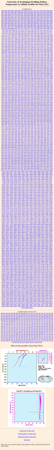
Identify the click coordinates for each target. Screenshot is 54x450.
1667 (51, 49)
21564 (3, 271)
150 (9, 324)
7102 (48, 124)
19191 (27, 240)
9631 (41, 166)
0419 (44, 15)
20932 (31, 263)
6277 (48, 108)
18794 (31, 234)
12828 (7, 214)
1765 (48, 54)
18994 (11, 237)
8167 (2, 150)
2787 (19, 65)
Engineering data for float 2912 (27, 437)
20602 (15, 259)
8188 (48, 150)
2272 (35, 62)
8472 (51, 158)
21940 (51, 275)
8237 (41, 153)
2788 (22, 65)
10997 (27, 176)
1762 (38, 54)
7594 (25, 137)
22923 (39, 292)
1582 (12, 47)
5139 (25, 83)
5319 (41, 96)
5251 (31, 92)
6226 (22, 108)
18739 (3, 234)
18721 (43, 232)
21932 (43, 275)
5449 (9, 104)
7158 (6, 128)
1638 (44, 49)
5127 (41, 81)
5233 (25, 91)
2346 (35, 63)
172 (12, 326)
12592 (3, 198)
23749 (31, 303)
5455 (25, 104)
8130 (48, 147)
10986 (39, 174)
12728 (50, 206)
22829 (51, 290)
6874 (25, 120)
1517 (51, 43)
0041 (51, 12)
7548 (2, 136)
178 (27, 326)
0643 (48, 20)
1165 (31, 33)
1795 (22, 57)
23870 (35, 304)
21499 (23, 269)
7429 (9, 134)
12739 (23, 208)
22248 (7, 282)
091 (19, 320)
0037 (44, 12)
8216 (22, 153)
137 (29, 323)
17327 (39, 218)
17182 (51, 216)
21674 (27, 271)
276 (7, 334)
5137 (19, 83)
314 (50, 336)
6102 (15, 107)
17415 (23, 219)
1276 (25, 36)
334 (47, 337)
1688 (9, 52)
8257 (12, 155)
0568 (38, 18)
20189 (31, 253)
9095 (25, 163)
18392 (35, 229)
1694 (25, 52)
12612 (43, 198)
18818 (43, 234)
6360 (28, 113)
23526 (3, 301)
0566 (31, 18)
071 (22, 318)
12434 (43, 190)
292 (47, 334)
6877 (28, 120)
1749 (48, 52)
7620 (44, 139)
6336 (35, 112)
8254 (9, 155)
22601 (7, 287)
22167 (50, 279)
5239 (44, 91)
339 (7, 339)
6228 (28, 108)
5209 (2, 89)
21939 (47, 275)
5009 (2, 71)
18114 (35, 226)
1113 (16, 30)
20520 (47, 256)
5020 (38, 71)
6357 (19, 113)
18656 (19, 232)
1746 (38, 52)
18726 (47, 232)
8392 (35, 157)
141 (40, 323)
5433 (35, 102)
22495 (51, 283)
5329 (22, 97)
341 (12, 339)
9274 (15, 165)
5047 (12, 75)
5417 (51, 100)
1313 (6, 38)
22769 (15, 290)
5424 (22, 102)
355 (47, 339)
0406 (31, 15)
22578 (51, 285)
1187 (9, 35)
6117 (28, 107)
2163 (41, 59)
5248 (22, 92)
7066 (31, 123)
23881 (39, 304)
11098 (23, 181)
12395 (27, 187)
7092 (35, 124)
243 (32, 331)
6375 (38, 113)
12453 (31, 192)
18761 (15, 234)
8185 (44, 150)
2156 (22, 59)
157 (27, 324)
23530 (7, 301)
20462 (31, 256)
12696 (35, 205)
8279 (19, 155)
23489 (31, 300)
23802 (51, 303)
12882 (31, 214)
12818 (19, 213)
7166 (25, 128)
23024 (39, 293)
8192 (2, 152)
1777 (22, 55)
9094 (22, 163)
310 (40, 336)
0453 (15, 17)
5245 (12, 92)
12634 (27, 202)
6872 (19, 120)
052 (27, 316)
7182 (38, 128)
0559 (22, 18)
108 (10, 321)
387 (33, 342)
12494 (39, 195)
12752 (11, 210)
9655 (19, 168)
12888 (51, 214)
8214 (15, 153)
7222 (48, 129)
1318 (22, 38)
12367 (43, 184)
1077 (28, 28)
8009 (6, 145)
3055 (28, 68)
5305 (2, 96)
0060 (31, 14)
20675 (19, 261)
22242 (51, 280)
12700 (39, 205)
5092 (44, 78)
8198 (19, 152)
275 (4, 334)
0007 (22, 10)
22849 (11, 292)
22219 (39, 280)
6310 (12, 112)
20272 (19, 255)
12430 (31, 190)
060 (47, 316)
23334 (51, 296)
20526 (51, 256)
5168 (44, 84)
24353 (35, 306)
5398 (6, 100)
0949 (48, 26)
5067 (19, 76)
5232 (22, 91)
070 (19, 318)
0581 (51, 18)
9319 (28, 166)
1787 (2, 57)
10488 (39, 173)
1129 (15, 31)
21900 (23, 275)
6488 (44, 115)
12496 (43, 195)
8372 (48, 155)
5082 (12, 78)
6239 (35, 108)
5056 (38, 75)
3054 (25, 68)
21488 (11, 269)
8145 (19, 149)
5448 (6, 104)
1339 (19, 39)
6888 (2, 121)
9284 (22, 165)
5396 (51, 99)
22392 (7, 283)
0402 (22, 15)
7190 (12, 129)
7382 (15, 132)
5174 (12, 86)
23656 (3, 303)
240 (24, 331)
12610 (35, 198)
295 (2, 336)
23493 (35, 300)
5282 (9, 94)
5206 (44, 88)
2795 (41, 65)
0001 (2, 10)
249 (45, 331)
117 (32, 321)
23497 (39, 300)
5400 (12, 100)
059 (45, 316)
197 (22, 328)
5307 (9, 96)
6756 (48, 118)
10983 (27, 174)
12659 (23, 205)
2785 (12, 65)
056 (37, 316)
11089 (42, 179)
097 (35, 320)
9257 (51, 163)
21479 (3, 269)
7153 (41, 126)
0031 (28, 12)
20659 (11, 261)
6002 (31, 104)
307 (32, 336)
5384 (22, 99)
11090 (46, 179)
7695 (12, 142)
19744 (19, 247)
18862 (27, 235)
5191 (12, 88)
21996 (35, 277)
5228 (9, 91)
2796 (44, 65)
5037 (38, 73)
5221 (38, 89)
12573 (47, 197)
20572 (39, 258)
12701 (43, 205)
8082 (2, 147)
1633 (31, 49)
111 (17, 321)
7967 (38, 144)
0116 (12, 15)
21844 (15, 274)
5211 (9, 89)
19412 (19, 243)
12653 (51, 203)
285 (29, 334)
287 (35, 334)
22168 (3, 280)
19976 (31, 248)
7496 (28, 134)
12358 (11, 184)
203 (37, 328)
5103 (22, 79)
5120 (18, 81)
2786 (15, 65)
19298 (7, 242)
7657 (25, 141)
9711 (41, 168)
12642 (7, 203)
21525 (39, 269)
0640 (38, 20)
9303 (51, 165)
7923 (25, 144)
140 (37, 323)
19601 (19, 245)
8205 (38, 152)
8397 (48, 157)
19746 (23, 247)
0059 (28, 14)
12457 (47, 192)
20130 (27, 251)
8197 (15, 152)
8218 (28, 153)
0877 (12, 26)
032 (29, 315)
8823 (22, 161)
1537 (44, 44)
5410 (28, 100)
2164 (44, 59)
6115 (25, 107)
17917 (47, 222)
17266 (15, 218)
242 (29, 331)
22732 (27, 288)
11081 (23, 179)
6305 (48, 110)
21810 (27, 272)
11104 (46, 181)
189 (2, 328)
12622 (31, 200)
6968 (6, 123)
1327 (44, 38)
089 (14, 320)
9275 (19, 165)
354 (45, 339)
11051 (23, 177)
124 (49, 321)
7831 (48, 142)
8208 (48, 152)
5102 (19, 79)
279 (14, 334)
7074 (41, 123)
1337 (12, 39)
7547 (51, 134)
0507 (2, 18)
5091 (41, 78)
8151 (28, 149)
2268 (22, 62)
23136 (11, 296)
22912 (31, 292)
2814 (15, 67)
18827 (7, 235)
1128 (12, 31)
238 (19, 331)
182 (37, 326)
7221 (44, 129)
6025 (22, 105)
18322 (47, 227)
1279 (35, 36)
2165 (48, 59)
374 (42, 340)
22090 (23, 279)
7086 (22, 124)
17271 (23, 218)
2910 (48, 67)
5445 (48, 102)
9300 (41, 165)
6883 (41, 120)
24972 (31, 308)
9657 (22, 168)
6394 (9, 115)
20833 (51, 261)
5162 (25, 84)
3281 (48, 68)
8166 (51, 149)
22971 (15, 293)
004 (12, 313)
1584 (19, 47)
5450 (12, 104)
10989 (51, 174)
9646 (9, 168)
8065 (38, 145)
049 (19, 316)
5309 (15, 96)
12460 (7, 194)
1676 (25, 51)
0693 (44, 22)
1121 (41, 30)
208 (50, 328)
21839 (11, 274)
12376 (23, 185)
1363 (9, 41)
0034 (38, 12)
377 (50, 340)
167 (52, 324)
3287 (15, 70)
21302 (35, 266)
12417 (43, 189)
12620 (23, 200)
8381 (12, 157)
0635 (35, 20)
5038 (41, 73)
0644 (51, 20)
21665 (19, 271)
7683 (9, 142)
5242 (2, 92)
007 (19, 313)
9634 (48, 166)
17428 (31, 219)
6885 (48, 120)
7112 (6, 126)
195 (17, 328)
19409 (15, 243)
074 (29, 318)
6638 (38, 116)
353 (42, 339)
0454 (19, 17)
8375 (2, 157)
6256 (38, 108)
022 (4, 315)
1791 (15, 57)
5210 (6, 89)
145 (50, 323)
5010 (6, 71)
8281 (22, 155)
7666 (41, 141)
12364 (31, 184)
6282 (12, 110)
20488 (35, 256)
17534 (23, 221)
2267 (19, 62)
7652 (22, 141)
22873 (23, 292)
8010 (9, 145)
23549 (11, 301)
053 (29, 316)
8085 (6, 147)
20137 (47, 251)
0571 (48, 18)
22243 (3, 282)
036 (40, 315)
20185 (27, 253)
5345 (48, 97)
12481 (11, 195)
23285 (39, 296)
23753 (35, 303)
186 (47, 326)
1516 (48, 43)
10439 (27, 171)
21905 (31, 275)
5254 (38, 92)
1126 (6, 31)
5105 (28, 79)
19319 (19, 242)
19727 (15, 247)
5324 (6, 97)
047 (14, 316)
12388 (15, 187)
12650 (39, 203)
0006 (19, 10)
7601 (48, 137)
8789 (9, 161)
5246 (15, 92)
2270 (28, 62)
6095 (48, 105)
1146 (22, 31)
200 (29, 328)
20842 (3, 263)
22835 (3, 292)
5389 (35, 99)
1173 (6, 35)
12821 (31, 213)
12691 (31, 205)
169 (4, 326)
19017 (23, 237)
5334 (38, 97)
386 (31, 342)
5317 (35, 96)
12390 (19, 187)
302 (19, 336)
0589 (12, 20)
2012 (28, 57)
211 (4, 329)
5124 (31, 81)
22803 (35, 290)
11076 (19, 179)
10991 (7, 176)
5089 (35, 78)
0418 (41, 15)
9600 (31, 166)
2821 (38, 67)
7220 (41, 129)
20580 (51, 258)
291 (45, 334)
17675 (7, 222)
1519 (6, 44)
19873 (51, 247)
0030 (25, 12)
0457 (28, 17)
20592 (7, 259)
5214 (18, 89)
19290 (3, 242)
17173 (47, 216)
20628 (47, 259)
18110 (31, 226)
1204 (38, 35)
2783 (6, 65)
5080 (6, 78)
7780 (31, 142)
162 (40, 324)
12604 (11, 198)
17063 (15, 216)
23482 (23, 300)
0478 (41, 17)
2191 (15, 62)
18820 (47, 234)
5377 (6, 99)
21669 (23, 271)
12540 (3, 197)
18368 (15, 229)
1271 (9, 36)
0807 (2, 23)
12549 (23, 197)
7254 (15, 131)
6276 (44, 108)
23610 (47, 301)
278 (12, 334)
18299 (27, 227)
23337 (3, 298)
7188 (6, 129)
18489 (15, 230)
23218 (31, 296)
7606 (9, 139)
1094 (13, 30)
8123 (31, 147)
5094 (51, 78)
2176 (31, 60)
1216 (47, 35)
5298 (31, 94)
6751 (31, 118)
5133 (6, 83)
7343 (41, 131)
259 (17, 332)
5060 (48, 75)
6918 (25, 121)
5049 (19, 75)
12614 (50, 198)
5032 (22, 73)
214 (12, 329)
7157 (2, 128)
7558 (22, 136)
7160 (12, 128)
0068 (6, 15)
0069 (9, 15)
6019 (2, 105)
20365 (15, 256)
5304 (51, 94)
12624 (39, 200)
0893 (41, 26)
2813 (12, 67)
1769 (9, 55)
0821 (12, 23)
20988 (51, 263)
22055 (51, 277)
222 (32, 329)
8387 (25, 157)
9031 (9, 163)
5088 (31, 78)
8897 (31, 161)
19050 (39, 237)
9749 (2, 169)
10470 (23, 173)
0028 (19, 12)
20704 (31, 261)
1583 (15, 47)
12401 (43, 187)
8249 (51, 153)
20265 (11, 255)
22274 (27, 282)
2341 (19, 63)
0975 (6, 28)
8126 (38, 147)
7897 (22, 144)
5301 (41, 94)
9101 (35, 163)
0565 (28, 18)
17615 (51, 221)
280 (17, 334)
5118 (12, 81)
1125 (3, 31)
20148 (7, 253)
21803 (19, 272)
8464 (41, 158)
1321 (28, 38)
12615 (3, 200)
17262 (11, 218)
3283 (2, 70)
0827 (25, 23)
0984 (9, 28)
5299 (35, 94)
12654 (3, 205)
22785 (27, 290)
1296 (51, 36)
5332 (31, 97)
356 (50, 339)
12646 (23, 203)
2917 (19, 68)
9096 (28, 163)
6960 (48, 121)
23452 (3, 300)
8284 (25, 155)
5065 (12, 76)
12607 (23, 198)
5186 (48, 86)
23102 (51, 295)
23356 (11, 298)
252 (52, 331)
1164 (28, 33)
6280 (6, 110)
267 (37, 332)
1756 (19, 54)
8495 (35, 160)
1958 (25, 57)
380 (16, 342)
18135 (39, 226)
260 (19, 332)
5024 (48, 71)
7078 (48, 123)
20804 (43, 261)
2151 (6, 59)
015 (39, 313)
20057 (27, 250)
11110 (15, 182)
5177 (22, 86)
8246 (48, 153)
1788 (6, 57)
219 (24, 329)
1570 (25, 46)
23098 (47, 295)
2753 (44, 63)
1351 (2, 41)
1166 (35, 33)
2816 (22, 67)
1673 (19, 51)
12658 (19, 205)
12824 (43, 213)
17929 (51, 222)
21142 (39, 264)
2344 (28, 63)
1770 (12, 55)
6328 (22, 112)
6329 (25, 112)
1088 (44, 28)
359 (4, 340)
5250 (28, 92)
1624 (12, 49)
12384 (3, 187)
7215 (31, 129)
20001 (47, 248)
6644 (6, 118)
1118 (31, 30)
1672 (15, 51)
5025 (51, 71)
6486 (41, 115)
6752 (35, 118)
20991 (3, 264)
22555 (39, 285)
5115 (6, 81)
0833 (44, 23)
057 (40, 316)
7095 (38, 124)
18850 (15, 235)
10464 (19, 173)
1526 (28, 44)
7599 (41, 137)
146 (52, 323)
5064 (9, 76)
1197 (15, 35)
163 (42, 324)
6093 (41, 105)
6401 (22, 115)
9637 (51, 166)
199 (27, 328)
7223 (51, 129)
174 (17, 326)
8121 (28, 147)
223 (34, 329)
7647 (12, 141)
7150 (31, 126)
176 (22, 326)
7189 (9, 129)
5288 (25, 94)
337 (2, 339)
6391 (51, 113)
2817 (25, 67)
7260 (25, 131)
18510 (19, 230)
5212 (12, 89)
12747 (43, 208)
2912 (2, 68)
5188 (2, 88)
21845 (19, 274)
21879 (51, 274)
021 (2, 315)
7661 (31, 141)
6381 (41, 113)
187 (50, 326)
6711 (9, 118)
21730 (47, 271)
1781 (35, 55)
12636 (35, 202)
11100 (31, 181)
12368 (47, 184)
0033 (35, 12)
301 (17, 336)
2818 (28, 67)
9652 (15, 168)
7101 (44, 124)
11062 (46, 177)
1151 (38, 31)
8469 (48, 158)
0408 (38, 15)
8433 (12, 158)
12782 (31, 211)
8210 (2, 153)
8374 (51, 155)
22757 (7, 290)
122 (44, 321)
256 (9, 332)
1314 (9, 38)
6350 (51, 112)
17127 (31, 216)
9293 (31, 165)
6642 (51, 116)
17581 (39, 221)
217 (19, 329)
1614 (35, 47)
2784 (9, 65)
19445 (35, 243)
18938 (3, 237)
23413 (35, 298)
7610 (19, 139)
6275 (41, 108)
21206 (46, 264)
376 (47, 340)
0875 (6, 26)
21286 (19, 266)
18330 (51, 227)
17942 (3, 224)
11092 (3, 181)
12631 (15, 202)
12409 (15, 189)
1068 (15, 28)
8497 (38, 160)
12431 (35, 190)
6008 (38, 104)
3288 (19, 70)
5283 (12, 94)
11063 (50, 177)
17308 (31, 218)
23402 (31, 298)
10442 (31, 171)
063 (2, 318)
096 (32, 320)
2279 (6, 63)
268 (40, 332)
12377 (27, 185)
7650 (19, 141)
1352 (6, 41)
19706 (3, 247)
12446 (3, 192)
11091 (50, 179)
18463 (7, 230)
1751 (2, 54)
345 (22, 339)
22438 (19, 283)
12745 (39, 208)
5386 (28, 99)
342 (14, 339)
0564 (25, 18)
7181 (35, 128)
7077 (44, 123)
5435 (41, 102)
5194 (22, 88)
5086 (25, 78)
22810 (43, 290)
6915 (15, 121)
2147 (44, 57)
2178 (35, 60)
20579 (47, 258)
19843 (43, 247)
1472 (2, 43)
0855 (35, 25)
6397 (15, 115)
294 (52, 334)
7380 (12, 132)
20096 (3, 251)
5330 (25, 97)
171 (9, 326)
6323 (18, 112)
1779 (28, 55)
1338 (15, 39)
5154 (51, 83)
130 (12, 323)
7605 (6, 139)
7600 (44, 137)
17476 (7, 221)
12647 (27, 203)
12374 (19, 185)
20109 (15, 251)
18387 (31, 229)
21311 (39, 266)
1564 (6, 46)
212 (7, 329)
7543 (44, 134)
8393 (38, 157)
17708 (11, 222)
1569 (22, 46)
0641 (41, 20)
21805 (23, 272)
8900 (41, 161)
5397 (2, 100)
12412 (27, 189)
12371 (7, 185)
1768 (6, 55)
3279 (41, 68)
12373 (15, 185)
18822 (3, 235)
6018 (51, 104)
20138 (50, 251)
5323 (2, 97)
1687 (6, 52)
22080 (15, 279)
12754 (15, 210)
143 (45, 323)
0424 (9, 17)
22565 (47, 285)
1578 (51, 46)
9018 (2, 163)
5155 (2, 84)
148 (4, 324)
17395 (19, 219)
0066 (51, 14)
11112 (23, 182)
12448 (11, 192)
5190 (9, 88)
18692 (31, 232)
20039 (7, 250)
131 (14, 323)
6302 (38, 110)
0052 (6, 14)
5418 (2, 102)
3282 (51, 68)
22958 (7, 293)
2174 (25, 60)
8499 (44, 160)
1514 (41, 43)
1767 (2, 55)
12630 (11, 202)
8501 (48, 160)
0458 (31, 17)
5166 (38, 84)
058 (42, 316)
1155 (50, 31)
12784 (39, 211)
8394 (41, 157)
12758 (27, 210)
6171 (38, 107)
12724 (39, 206)
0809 (6, 23)
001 (4, 313)
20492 (39, 256)
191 (7, 328)
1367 (22, 41)
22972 (19, 293)
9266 (12, 165)
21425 (23, 267)
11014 (3, 177)
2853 (41, 67)
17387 (15, 219)
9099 (31, 163)
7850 (12, 144)
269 (42, 332)
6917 (22, 121)
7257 (19, 131)
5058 (44, 75)
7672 (51, 141)
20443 (27, 256)
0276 (18, 15)
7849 (9, 144)
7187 (2, 129)
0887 (31, 26)
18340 (3, 229)
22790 (31, 290)
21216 (50, 264)
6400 (19, 115)
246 (40, 331)
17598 (43, 221)
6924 (44, 121)
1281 (41, 36)
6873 (22, 120)
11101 (35, 181)
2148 (48, 57)
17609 (47, 221)
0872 (48, 25)
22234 (47, 280)
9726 (44, 168)
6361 (31, 113)
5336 (41, 97)
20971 (47, 263)
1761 (35, 54)
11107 (8, 182)
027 (17, 315)
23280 (35, 296)
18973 (7, 237)
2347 (38, 63)
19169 (15, 240)
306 (29, 336)
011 (29, 313)
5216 (25, 89)
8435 (15, 158)
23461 (11, 300)
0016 (48, 10)
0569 (41, 18)
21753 (3, 272)
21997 (39, 277)
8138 (2, 149)
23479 (19, 300)
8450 (28, 158)
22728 (23, 288)
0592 (19, 20)
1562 (51, 44)
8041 (25, 145)
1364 (12, 41)
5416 (48, 100)
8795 (12, 161)
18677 (27, 232)
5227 (6, 91)
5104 (25, 79)
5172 (6, 86)
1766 (51, 54)
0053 (9, 14)
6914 (12, 121)
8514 (5, 161)
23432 (43, 298)
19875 (3, 248)
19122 (47, 239)
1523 (19, 44)
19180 (23, 240)
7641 (6, 141)
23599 (39, 301)
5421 (12, 102)
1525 (25, 44)
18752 (7, 234)
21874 (43, 274)
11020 (19, 177)
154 (19, 324)
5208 (51, 88)
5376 (2, 99)
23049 (3, 295)
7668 (44, 141)
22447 (31, 283)
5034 (28, 73)
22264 (19, 282)
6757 (51, 118)
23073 (35, 295)
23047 (51, 293)
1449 (35, 41)
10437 (23, 171)
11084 (31, 179)
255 (7, 332)
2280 (9, 63)
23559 (19, 301)
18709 (39, 232)
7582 (6, 137)
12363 (27, 184)
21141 (35, 264)
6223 (12, 108)
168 (2, 326)
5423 (19, 102)
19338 (27, 242)
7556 (15, 136)
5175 (15, 86)
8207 (44, 152)
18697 (35, 232)
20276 (23, 255)
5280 (2, 94)
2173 (22, 60)
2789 (25, 65)
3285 (9, 70)
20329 (39, 255)
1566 (12, 46)
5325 (9, 97)
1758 (25, 54)
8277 (15, 155)
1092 (6, 30)
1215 (44, 35)
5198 (35, 88)
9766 (44, 169)
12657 (15, 205)
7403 (35, 132)
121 (42, 321)
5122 (25, 81)
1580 (6, 47)
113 (22, 321)
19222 (43, 240)
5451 (15, 104)
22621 (15, 287)
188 (52, 326)
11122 (42, 182)
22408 (11, 283)
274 (2, 334)
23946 (11, 306)
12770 (47, 210)
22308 (47, 282)
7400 (31, 132)
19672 (47, 245)
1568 (19, 46)
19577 (7, 245)
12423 (11, 190)
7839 (2, 144)
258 (14, 332)
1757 (22, 54)
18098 (23, 226)
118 (34, 321)
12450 (19, 192)
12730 (7, 208)
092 (22, 320)
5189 (6, 88)
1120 (38, 30)
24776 (23, 308)
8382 (15, 157)
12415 (35, 189)
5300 (38, 94)
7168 (31, 128)
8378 (6, 157)
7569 (41, 136)
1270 (6, 36)
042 (2, 316)
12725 (43, 206)
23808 (3, 304)
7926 (28, 144)
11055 (35, 177)
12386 (11, 187)
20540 (19, 258)
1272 (12, 36)
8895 (28, 161)
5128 (44, 81)
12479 (3, 195)
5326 (12, 97)
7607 (12, 139)
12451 (23, 192)
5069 (25, 76)
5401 (15, 100)
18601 (47, 230)
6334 (28, 112)
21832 (50, 272)
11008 (46, 176)
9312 (15, 166)
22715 (3, 288)
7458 (19, 134)
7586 (12, 137)
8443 (19, 158)
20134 (35, 251)
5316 (31, 96)
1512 (35, 43)
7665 (38, 141)
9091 (15, 163)
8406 (2, 158)
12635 (31, 202)
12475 (39, 194)
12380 (39, 185)
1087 (41, 28)
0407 (35, 15)
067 (12, 318)
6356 (15, 113)
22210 (27, 280)
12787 (51, 211)
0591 (15, 20)
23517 (51, 300)
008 (22, 313)
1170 (47, 33)
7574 (48, 136)
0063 (41, 14)
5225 (51, 89)
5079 (2, 78)
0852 (25, 25)
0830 (35, 23)
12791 (11, 213)
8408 (6, 158)
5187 (51, 86)
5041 (51, 73)
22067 (11, 279)
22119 (35, 279)
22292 (43, 282)
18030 (31, 224)
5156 (6, 84)
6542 (2, 116)
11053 (27, 177)
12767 (35, 210)
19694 (51, 245)
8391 (31, 157)
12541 (7, 197)
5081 (9, 78)
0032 (31, 12)
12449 (15, 192)
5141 (31, 83)
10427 (51, 169)
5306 (6, 96)
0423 (6, 17)
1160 (15, 33)
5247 (19, 92)
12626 (47, 200)
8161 (35, 149)
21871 (39, 274)
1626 (19, 49)
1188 (12, 35)
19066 (3, 239)
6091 (35, 105)
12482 (15, 195)
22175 (7, 280)
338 (4, 339)
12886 (47, 214)
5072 (31, 76)
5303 (48, 94)
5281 (6, 94)
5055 (35, 75)
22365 (51, 282)
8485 (25, 160)
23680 (7, 303)
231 (2, 331)
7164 (19, 128)
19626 (35, 245)
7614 (31, 139)
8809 (15, 161)
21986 (31, 277)
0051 (2, 14)
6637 (35, 116)
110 (15, 321)
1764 (44, 54)
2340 (15, 63)
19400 (7, 243)
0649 (12, 22)
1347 (41, 39)
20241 (51, 253)
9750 (5, 169)
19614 (27, 245)
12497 (47, 195)
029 (22, 315)
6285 (22, 110)
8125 (35, 147)
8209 (51, 152)
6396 (12, 115)
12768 (39, 210)
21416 (19, 267)
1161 (19, 33)
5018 (31, 71)
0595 (28, 20)
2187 (2, 62)
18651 (15, 232)
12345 (3, 184)
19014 (19, 237)
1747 (41, 52)
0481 (48, 17)
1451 (41, 41)
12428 (23, 190)
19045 (35, 237)
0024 (9, 12)
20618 (27, 259)
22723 (11, 288)
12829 (11, 214)
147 (2, 324)
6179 (44, 107)
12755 (19, 210)
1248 (51, 35)
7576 (51, 136)
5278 (48, 92)
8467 (44, 158)
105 (2, 321)
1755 (15, 54)
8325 (35, 155)
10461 (11, 173)
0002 (6, 10)
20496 (43, 256)
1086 (38, 28)
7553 (12, 136)
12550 (27, 197)
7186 (51, 128)
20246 (3, 255)
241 (27, 331)
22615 (11, 287)
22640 (19, 287)
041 (52, 315)
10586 (15, 174)
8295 (28, 155)
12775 (7, 211)
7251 (6, 131)
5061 (51, 75)
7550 (6, 136)
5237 (38, 91)
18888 (39, 235)
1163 (25, 33)
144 (47, 323)
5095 (2, 79)
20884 (11, 263)
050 (22, 316)
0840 (12, 25)
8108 (19, 147)
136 (27, 323)
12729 (3, 208)
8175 (19, 150)
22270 (23, 282)
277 (9, 334)
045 (9, 316)
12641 (3, 203)
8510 (51, 160)
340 (9, 339)
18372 (19, 229)
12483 (19, 195)
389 (38, 342)
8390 (28, 157)
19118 (43, 239)
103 (50, 320)
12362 (23, 184)
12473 (35, 194)
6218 (51, 107)
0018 (51, 10)
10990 (3, 176)
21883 (7, 275)
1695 (28, 52)
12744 (35, 208)
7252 (9, 131)
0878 (15, 26)
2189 (9, 62)
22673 (35, 287)
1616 (41, 47)
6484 (35, 115)
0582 (2, 20)
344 (19, 339)
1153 (44, 31)
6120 (35, 107)
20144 (3, 253)
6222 (9, 108)
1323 (35, 38)
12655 (7, 205)
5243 (6, 92)
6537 (51, 115)
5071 (28, 76)
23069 (23, 295)
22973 (23, 293)
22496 (3, 285)
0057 (22, 14)
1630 (22, 49)
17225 (7, 218)
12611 (39, 198)
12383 (51, 185)
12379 (35, 185)
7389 (22, 132)
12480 (7, 195)
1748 (44, 52)
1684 (48, 51)
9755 (15, 169)
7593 (22, 137)
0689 (31, 22)
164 (45, 324)
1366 (19, 41)
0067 (2, 15)
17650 (3, 222)
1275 (22, 36)
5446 (51, 102)
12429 (27, 190)
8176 (22, 150)
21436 (31, 267)
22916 (35, 292)
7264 (38, 131)
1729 (35, 52)
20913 (19, 263)
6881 (35, 120)
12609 (31, 198)
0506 (51, 17)
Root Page (27, 440)
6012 (48, 104)
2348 (41, 63)
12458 (51, 192)
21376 (3, 267)
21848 (23, 274)
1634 (35, 49)
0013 (38, 10)
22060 (3, 279)
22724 (15, 288)
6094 (44, 105)
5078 (51, 76)
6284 (19, 110)
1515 (44, 43)
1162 (22, 33)
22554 (35, 285)
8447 (25, 158)
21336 (43, 266)
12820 (27, 213)
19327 (23, 242)
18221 (3, 227)
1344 (31, 39)
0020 (6, 12)
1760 (31, 54)
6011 (44, 104)
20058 (31, 250)
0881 (22, 26)
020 (52, 313)
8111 (22, 147)
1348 (44, 39)
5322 (51, 96)
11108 (12, 182)
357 (52, 339)
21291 (23, 266)
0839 (9, 25)
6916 (19, 121)
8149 (25, 149)
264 (29, 332)
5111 (44, 79)
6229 (31, 108)
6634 (28, 116)
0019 (2, 12)
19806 (35, 247)
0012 (35, 10)
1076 (25, 28)
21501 (27, 269)
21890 (15, 275)
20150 (11, 253)
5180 (31, 86)
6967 (2, 123)
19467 (39, 243)
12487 (31, 195)
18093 (15, 226)
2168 (6, 60)
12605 (15, 198)
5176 (19, 86)
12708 (3, 206)
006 (17, 313)
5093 (48, 78)
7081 (6, 124)
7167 (28, 128)
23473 (15, 300)
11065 (3, 179)
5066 (15, 76)
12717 (27, 206)
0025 (12, 12)
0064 (44, 14)
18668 (23, 232)
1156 (3, 33)
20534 (15, 258)
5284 (15, 94)
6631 (19, 116)
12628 (3, 202)
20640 (3, 261)
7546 (48, 134)
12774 (3, 211)
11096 (15, 181)
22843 (7, 292)
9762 (31, 169)
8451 (31, 158)
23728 (19, 303)
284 (27, 334)
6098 (6, 107)
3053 (22, 68)
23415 (39, 298)
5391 (41, 99)
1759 (28, 54)
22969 (11, 293)
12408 (11, 189)
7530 (38, 134)
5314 (25, 96)
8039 (22, 145)
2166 (51, 59)
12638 (43, 202)
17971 (7, 224)
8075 (48, 145)
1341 (25, 39)
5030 (15, 73)
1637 (41, 49)
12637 (39, 202)
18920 (47, 235)
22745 (43, 288)
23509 (43, 300)
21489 (15, 269)
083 (52, 318)
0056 (19, 14)
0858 (44, 25)
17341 (51, 218)
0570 (44, 18)
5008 (51, 70)
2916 (15, 68)
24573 (43, 306)
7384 (19, 132)
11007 (43, 176)
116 (29, 321)
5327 (15, 97)
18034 (35, 224)
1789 (9, 57)
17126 (27, 216)
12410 (19, 189)
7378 (9, 132)
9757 (18, 169)
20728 (39, 261)
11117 (30, 182)
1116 (25, 30)
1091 (3, 30)
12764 (31, 210)
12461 (11, 194)
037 (42, 315)
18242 (11, 227)
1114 (19, 30)
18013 (19, 224)
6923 (41, 121)
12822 (35, 213)
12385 (7, 187)
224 (37, 329)
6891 (9, 121)
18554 (27, 230)
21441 (35, 267)
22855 (15, 292)
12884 (39, 214)
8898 (35, 161)
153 (17, 324)
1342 (28, 39)
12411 (23, 189)
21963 (11, 277)
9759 (25, 169)
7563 (28, 136)
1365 (15, 41)
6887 (51, 120)
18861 (23, 235)
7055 (25, 123)
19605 (23, 245)
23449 (51, 298)
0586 (9, 20)
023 (7, 315)
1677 (28, 51)
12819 (23, 213)
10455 (47, 171)
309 (37, 336)
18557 (31, 230)
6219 (2, 108)
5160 (19, 84)
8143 (12, 149)
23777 (39, 303)
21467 (47, 267)
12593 (7, 198)
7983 (44, 144)
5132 (2, 83)
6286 (25, 110)
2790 (28, 65)
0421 (51, 15)
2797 (48, 65)
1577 (48, 46)
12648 (31, 203)
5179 (28, 86)
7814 (44, 142)
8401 (51, 157)
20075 (39, 250)
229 (50, 329)
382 (21, 342)
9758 (21, 169)
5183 (41, 86)
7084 (15, 124)
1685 (51, 51)
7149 (28, 126)
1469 (51, 41)
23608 (43, 301)
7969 (41, 144)
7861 (19, 144)
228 (47, 329)
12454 (35, 192)
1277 (28, 36)
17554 (35, 221)
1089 (48, 28)
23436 (47, 298)
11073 (11, 179)
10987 (43, 174)
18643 (11, 232)
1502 (12, 43)
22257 (15, 282)
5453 (22, 104)
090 (17, 320)
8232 (38, 153)
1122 (44, 30)
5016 (25, 71)
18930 (51, 235)
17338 (47, 218)
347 (27, 339)
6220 (6, 108)
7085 (19, 124)
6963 (51, 121)
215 (14, 329)
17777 (27, 222)
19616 (31, 245)
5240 (48, 91)
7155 (48, 126)
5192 (15, 88)
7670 (48, 141)
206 (45, 328)
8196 (12, 152)
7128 (12, 126)
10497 (3, 174)
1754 (12, 54)
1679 (35, 51)
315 (52, 336)
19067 (7, 239)
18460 (3, 230)
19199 (31, 240)
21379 (7, 267)
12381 (43, 185)
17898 (43, 222)
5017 (28, 71)
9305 (6, 166)
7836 (51, 142)
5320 (44, 96)
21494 (19, 269)
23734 (23, 303)
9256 (48, 163)
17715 (15, 222)
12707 (51, 205)
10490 (43, 173)
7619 (41, 139)
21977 (23, 277)
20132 (31, 251)
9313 (18, 166)
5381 (15, 99)
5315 (28, 96)
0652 (22, 22)
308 (35, 336)
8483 (22, 160)
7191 (15, 129)
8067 (44, 145)
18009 (15, 224)
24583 (47, 306)
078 (40, 318)
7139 (18, 126)
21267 (7, 266)
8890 (25, 161)
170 (7, 326)
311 (42, 336)
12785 (43, 211)
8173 (12, 150)
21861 (31, 274)
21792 (15, 272)
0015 (44, 10)
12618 (15, 200)
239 (22, 331)
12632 (19, 202)
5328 (19, 97)
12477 (47, 194)
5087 (28, 78)
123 (47, 321)
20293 (31, 255)
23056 (15, 295)
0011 (31, 10)
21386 (11, 267)
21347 (47, 266)
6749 (25, 118)
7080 (2, 124)
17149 (35, 216)
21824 (43, 272)
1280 (38, 36)
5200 (41, 88)
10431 (3, 171)
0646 (6, 22)
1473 (6, 43)
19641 (39, 245)
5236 (35, 91)
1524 (22, 44)
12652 (47, 203)
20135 (39, 251)
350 (35, 339)
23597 (35, 301)
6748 (22, 118)
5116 (9, 81)
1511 (31, 43)
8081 (51, 145)
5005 (41, 70)
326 (27, 337)
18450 (51, 229)
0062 (38, 14)
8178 (25, 150)
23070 (27, 295)
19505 (43, 243)
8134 (51, 147)
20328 (35, 255)
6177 (41, 107)
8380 (9, 157)
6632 (22, 116)
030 (24, 315)
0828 (28, 23)
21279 (11, 266)
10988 (47, 174)
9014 (48, 161)
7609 (15, 139)
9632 (44, 166)
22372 (3, 283)
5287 (22, 94)
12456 (43, 192)
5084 (19, 78)
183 (40, 326)
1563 (2, 46)
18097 (19, 226)
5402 (19, 100)
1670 (9, 51)
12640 (51, 202)
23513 (47, 300)
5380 (12, 99)
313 (47, 336)
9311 (12, 166)
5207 (48, 88)
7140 (22, 126)
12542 (11, 197)
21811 (31, 272)
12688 (27, 205)
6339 (44, 112)
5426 (28, 102)
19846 (47, 247)
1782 (38, 55)
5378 (9, 99)
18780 (27, 234)
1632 (28, 49)
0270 (15, 15)
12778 (15, 211)
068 (14, 318)
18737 (51, 232)
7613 (28, 139)
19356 (39, 242)
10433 (7, 171)
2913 (6, 68)
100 (42, 320)
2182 (48, 60)
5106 (32, 79)
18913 (43, 235)
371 (35, 340)
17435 (39, 219)
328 (32, 337)
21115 (27, 264)
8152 (31, 149)
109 (12, 321)
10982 (23, 174)
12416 (39, 189)
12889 (3, 216)
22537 (27, 285)
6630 (15, 116)
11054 (31, 177)
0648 (9, 22)
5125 (35, 81)
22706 (51, 287)
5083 (15, 78)
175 (19, 326)
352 (40, 339)
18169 (47, 226)
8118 (25, 147)
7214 (28, 129)
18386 (27, 229)
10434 (11, 171)
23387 (23, 298)
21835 (3, 274)
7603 (51, 137)
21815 (35, 272)
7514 (31, 134)
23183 (19, 296)
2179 (38, 60)
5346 (51, 97)
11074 (15, 179)
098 (37, 320)
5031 (19, 73)
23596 (31, 301)
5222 (41, 89)
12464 (19, 194)
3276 (31, 68)
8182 (35, 150)
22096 (31, 279)
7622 (48, 139)
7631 (51, 139)
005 (14, 313)
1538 (48, 44)
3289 (22, 70)
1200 (25, 35)
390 (41, 342)
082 (50, 318)
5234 (28, 91)
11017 (7, 177)
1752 (6, 54)
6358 (22, 113)
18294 (23, 227)
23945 (7, 306)
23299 (43, 296)
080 (45, 318)
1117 (28, 30)
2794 (38, 65)
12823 (39, 213)
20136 (43, 251)
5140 (28, 83)
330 (37, 337)
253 (2, 332)
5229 (12, 91)
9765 (41, 169)
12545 (19, 197)
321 (14, 337)
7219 (38, 129)
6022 (12, 105)
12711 (11, 206)
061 (50, 316)
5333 (35, 97)
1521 (12, 44)
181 (35, 326)
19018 (27, 237)
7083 (12, 124)
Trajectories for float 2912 (27, 431)
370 (32, 340)
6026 (25, 105)
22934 (43, 292)
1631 (25, 49)
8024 (15, 145)
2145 (38, 57)
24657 (51, 306)
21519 (35, 269)
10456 (51, 171)
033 (32, 315)
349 (32, 339)
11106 (4, 182)
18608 (51, 230)
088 (12, 320)
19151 (11, 240)
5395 (48, 99)
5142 (35, 83)
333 (45, 337)
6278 (51, 108)
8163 (41, 149)
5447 (2, 104)
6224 (15, 108)
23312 (47, 296)
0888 (35, 26)
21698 (39, 271)
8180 (31, 150)
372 (37, 340)
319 (9, 337)
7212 (22, 129)
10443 (35, 171)
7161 (15, 128)
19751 (27, 247)
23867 (31, 304)
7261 (28, 131)
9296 (38, 165)
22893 (27, 292)
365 (19, 340)
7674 (2, 142)
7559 (25, 136)
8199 (22, 152)
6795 (12, 120)
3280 (44, 68)
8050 (28, 145)
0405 (28, 15)
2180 (41, 60)
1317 (19, 38)
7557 (19, 136)
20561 (31, 258)
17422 (27, 219)
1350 (51, 39)
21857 (27, 274)
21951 (3, 277)
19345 (31, 242)
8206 (41, 152)
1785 (48, 55)
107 (7, 321)
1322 (31, 38)
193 (12, 328)
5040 (48, 73)
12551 (31, 197)
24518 (39, 306)
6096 (51, 105)
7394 (25, 132)
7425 (2, 134)
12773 (51, 210)
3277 (35, 68)
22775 (23, 290)
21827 (47, 272)
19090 (27, 239)
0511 (15, 18)
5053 (31, 75)
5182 (38, 86)
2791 (31, 65)
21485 (7, 269)
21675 (31, 271)
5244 (9, 92)
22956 (3, 293)
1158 (9, 33)
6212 (47, 107)
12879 (19, 214)
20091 (50, 250)
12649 (35, 203)
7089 (28, 124)
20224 (43, 253)
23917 (43, 304)
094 (27, 320)
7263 (35, 131)
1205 (41, 35)
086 (7, 320)
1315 (12, 38)
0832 (41, 23)
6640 (44, 116)
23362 (15, 298)
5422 (15, 102)
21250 (3, 266)
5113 (51, 79)
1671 (12, 51)
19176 (19, 240)
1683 (44, 51)
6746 (15, 118)
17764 (23, 222)
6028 (31, 105)
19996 (43, 248)
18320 (39, 227)
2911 (51, 67)
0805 (51, 22)
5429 (31, 102)
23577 (23, 301)
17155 (39, 216)
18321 (43, 227)
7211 (19, 129)
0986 (12, 28)
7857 (15, 144)
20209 (35, 253)
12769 (43, 210)
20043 (15, 250)
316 (2, 337)
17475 (3, 221)
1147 (25, 31)
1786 (51, 55)
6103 (19, 107)
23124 (7, 296)
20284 (27, 255)
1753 (9, 54)
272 (50, 332)
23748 (27, 303)
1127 (9, 31)
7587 (15, 137)
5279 (51, 92)
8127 (41, 147)
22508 (11, 285)
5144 (41, 83)
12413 (31, 189)
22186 (15, 280)
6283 (15, 110)
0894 (44, 26)
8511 (2, 161)
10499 (7, 174)
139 (35, 323)
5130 (47, 81)
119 (37, 321)
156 (24, 324)
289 (40, 334)
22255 (11, 282)
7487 (25, 134)
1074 (19, 28)
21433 (27, 267)
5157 (9, 84)
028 (19, 315)
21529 (43, 269)
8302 (31, 155)
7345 (44, 131)
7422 (51, 132)
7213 (25, 129)
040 (50, 315)
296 (4, 336)
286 (32, 334)
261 (22, 332)
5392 (44, 99)
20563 (35, 258)
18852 (19, 235)
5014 (18, 71)
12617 (11, 200)
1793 (19, 57)
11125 (46, 182)
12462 (15, 194)
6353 (6, 113)
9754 (12, 169)
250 (47, 331)
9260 (2, 165)
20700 (27, 261)
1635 (38, 49)
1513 (38, 43)
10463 (15, 173)
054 (32, 316)
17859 (31, 222)
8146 (22, 149)
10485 (35, 173)
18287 (19, 227)
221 (29, 329)
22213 (31, 280)
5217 (28, 89)
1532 (31, 44)
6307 (2, 112)
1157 (6, 33)
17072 (19, 216)
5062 (2, 76)
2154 (15, 59)
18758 (11, 234)
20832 (47, 261)
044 (7, 316)
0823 (19, 23)
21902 (27, 275)
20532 (11, 258)
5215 (22, 89)
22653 (27, 287)
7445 (12, 134)
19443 (31, 243)
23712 (15, 303)
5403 (22, 100)
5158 (12, 84)
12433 (39, 190)
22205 (23, 280)
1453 (48, 41)
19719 (11, 247)
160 (35, 324)
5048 (15, 75)
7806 (41, 142)
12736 (19, 208)
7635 (2, 141)
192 (9, 328)
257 (12, 332)
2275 (44, 62)
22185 (11, 280)
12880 (23, 214)
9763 (34, 169)
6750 (28, 118)
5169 (48, 84)
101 (45, 320)
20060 (35, 250)
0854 (31, 25)
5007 (48, 70)
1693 (22, 52)
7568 (38, 136)
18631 (7, 232)
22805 (39, 290)
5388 (31, 99)
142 (42, 323)
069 (17, 318)
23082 (39, 295)
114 (24, 321)
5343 (44, 97)
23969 (23, 306)
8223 (31, 153)
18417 (43, 229)
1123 (47, 30)
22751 (47, 288)
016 (42, 313)
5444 (44, 102)
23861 (27, 304)
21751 (51, 271)
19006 (15, 237)
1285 (48, 36)
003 (9, 313)
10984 (31, 174)
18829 (11, 235)
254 (4, 332)
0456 (25, 17)
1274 (19, 36)
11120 (38, 182)
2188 (6, 62)
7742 (28, 142)
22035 (43, 277)
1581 (9, 47)
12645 (19, 203)
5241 (51, 91)
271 (47, 332)
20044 (19, 250)
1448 (31, 41)
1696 (31, 52)
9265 (9, 165)
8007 (2, 145)
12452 (27, 192)
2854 (44, 67)
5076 (44, 76)
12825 (47, 213)
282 (22, 334)
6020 (6, 105)
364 (17, 340)
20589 (3, 259)
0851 (22, 25)
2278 (2, 63)
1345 (35, 39)
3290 (25, 70)
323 (19, 337)
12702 (47, 205)
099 (40, 320)
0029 (22, 12)
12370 (3, 185)
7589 (19, 137)
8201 (28, 152)
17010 (11, 216)
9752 (8, 169)
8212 (9, 153)
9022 (6, 163)
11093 (7, 181)
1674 (22, 51)
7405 (38, 132)
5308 (12, 96)
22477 (43, 283)
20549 (27, 258)
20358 (11, 256)
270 (45, 332)
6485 (38, 115)
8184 (41, 150)
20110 (19, 251)
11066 (7, 179)
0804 (48, 22)
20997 (7, 264)
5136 (15, 83)
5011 (9, 71)
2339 (12, 63)
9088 (12, 163)
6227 (25, 108)
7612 (25, 139)
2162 (38, 59)
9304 (2, 166)
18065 (51, 224)
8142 (9, 149)
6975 (15, 123)
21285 (15, 266)
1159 (12, 33)
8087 (9, 147)
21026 (11, 264)
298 (9, 336)
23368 (19, 298)
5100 (12, 79)
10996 (23, 176)
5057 (41, 75)
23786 (47, 303)
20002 (51, 248)
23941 (51, 304)
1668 (2, 51)
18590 (39, 230)
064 (4, 318)
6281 (9, 110)
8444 (22, 158)
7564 (31, 136)
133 (19, 323)
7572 (44, 136)
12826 (51, 213)
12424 (15, 190)
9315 (22, 166)
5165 (35, 84)
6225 (19, 108)
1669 (6, 51)
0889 (38, 26)
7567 (35, 136)
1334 (2, 39)
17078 (23, 216)
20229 (47, 253)
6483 (31, 115)
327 (29, 337)
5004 (38, 70)
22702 (47, 287)
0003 (9, 10)
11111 (19, 182)
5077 (48, 76)
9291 (28, 165)
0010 (28, 10)
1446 (28, 41)
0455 (22, 17)
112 (20, 321)
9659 (25, 168)
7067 (35, 123)
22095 (27, 279)
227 (44, 329)
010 (27, 313)
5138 (22, 83)
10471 (27, 173)
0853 (28, 25)
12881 (27, 214)
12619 (19, 200)
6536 (48, 115)
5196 (28, 88)
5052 (28, 75)
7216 (35, 129)
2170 (12, 60)
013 (34, 313)
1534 (35, 44)
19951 (19, 248)
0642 (44, 20)
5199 (38, 88)
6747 (18, 118)
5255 (41, 92)
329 (35, 337)
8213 (12, 153)
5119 (15, 81)
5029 (12, 73)
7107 (2, 126)
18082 (11, 226)
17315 (35, 218)
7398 (28, 132)
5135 (12, 83)
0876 (9, 26)
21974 (19, 277)
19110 (39, 239)
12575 (51, 197)
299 (12, 336)
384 (26, 342)
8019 (12, 145)
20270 (15, 255)
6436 (28, 115)
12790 (7, 213)
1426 (25, 41)
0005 (15, 10)
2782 (2, 65)
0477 (38, 17)
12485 (27, 195)
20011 (3, 250)
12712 (15, 206)
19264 (47, 240)
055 (35, 316)
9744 (51, 168)
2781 (51, 63)
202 (35, 328)
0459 (35, 17)
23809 (7, 304)
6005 (35, 104)
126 (2, 323)
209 (52, 328)
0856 (38, 25)
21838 (7, 274)
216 (17, 329)
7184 (44, 128)
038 (45, 315)
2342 (22, 63)
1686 (2, 52)
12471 (27, 194)
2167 (2, 60)
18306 (31, 227)
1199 (22, 35)
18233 (7, 227)
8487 (31, 160)
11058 (42, 177)
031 (27, 315)
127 (4, 323)
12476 (43, 194)
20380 (23, 256)
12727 (47, 206)
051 (24, 316)
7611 (22, 139)
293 (50, 334)
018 (47, 313)
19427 (23, 243)
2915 (12, 68)
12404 (51, 187)
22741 (35, 288)
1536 (41, 44)
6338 (41, 112)
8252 (2, 155)
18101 (27, 226)
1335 (6, 39)
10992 (11, 176)
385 (28, 342)
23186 (23, 296)
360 (7, 340)
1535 (38, 44)
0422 (2, 17)
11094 (11, 181)
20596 (11, 259)
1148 (28, 31)
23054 (11, 295)
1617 (44, 47)
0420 (48, 15)
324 (22, 337)
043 (4, 316)
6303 (41, 110)
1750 (51, 52)
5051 (25, 75)
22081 (19, 279)
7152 (38, 126)
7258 (22, 131)
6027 (28, 105)
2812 (9, 67)
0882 (25, 26)
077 (37, 318)
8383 (19, 157)
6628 (9, 116)
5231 (19, 91)
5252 (35, 92)
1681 (38, 51)
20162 (15, 253)
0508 (6, 18)
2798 (51, 65)
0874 (2, 26)
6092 (38, 105)
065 (7, 318)
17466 (51, 219)
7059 (28, 123)
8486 (28, 160)
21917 (39, 275)
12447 (7, 192)
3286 (12, 70)
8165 (48, 149)
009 (24, 313)
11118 (34, 182)
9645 (6, 168)
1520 (9, 44)
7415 (48, 132)
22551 (31, 285)
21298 (31, 266)
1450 (38, 41)
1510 (28, 43)
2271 (31, 62)
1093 (9, 30)
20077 (43, 250)
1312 (2, 38)
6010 (41, 104)
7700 (22, 142)
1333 (51, 38)
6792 (2, 120)
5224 (48, 89)
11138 (50, 182)
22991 (35, 293)
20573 (43, 258)
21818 (39, 272)
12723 (35, 206)
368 (27, 340)
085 (4, 320)
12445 (51, 190)
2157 (25, 59)
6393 (6, 115)
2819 (31, 67)
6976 (19, 123)
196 (19, 328)
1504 (19, 43)
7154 (44, 126)
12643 (11, 203)
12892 (7, 216)
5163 (28, 84)
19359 (43, 242)
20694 (23, 261)
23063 (19, 295)
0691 (38, 22)
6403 (25, 115)
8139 (6, 149)
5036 (35, 73)
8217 (25, 153)
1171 (50, 33)
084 (2, 320)
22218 (35, 280)
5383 (19, 99)
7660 (28, 141)
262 (24, 332)
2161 (35, 59)
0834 (48, 23)
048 (17, 316)
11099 (27, 181)
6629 (12, 116)
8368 (41, 155)
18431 (47, 229)
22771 (19, 290)
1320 (25, 38)
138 (32, 323)
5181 (35, 86)
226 (42, 329)
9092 (19, 163)
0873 (51, 25)
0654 (25, 22)
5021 (41, 71)
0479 (44, 17)
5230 (15, 91)
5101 (15, 79)
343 (17, 339)
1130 (19, 31)
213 (9, 329)
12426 (19, 190)
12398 (35, 187)
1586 (25, 47)
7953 (31, 144)
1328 (48, 38)
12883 (35, 214)
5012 (12, 71)
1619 (51, 47)
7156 (51, 126)
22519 (19, 285)
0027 (15, 12)
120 (39, 321)
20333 (43, 255)
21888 (11, 275)
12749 (51, 208)
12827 (3, 214)
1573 (35, 46)
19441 (27, 243)
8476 (6, 160)
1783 (41, 55)
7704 (25, 142)
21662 (15, 271)
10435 (15, 171)
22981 (27, 293)
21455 (39, 267)
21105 (23, 264)
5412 (35, 100)
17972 (11, 224)
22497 (7, 285)
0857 (41, 25)
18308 (35, 227)
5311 (22, 96)
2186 (51, 60)
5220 (35, 89)
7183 (41, 128)
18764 (19, 234)
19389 (3, 243)
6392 (2, 115)
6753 (38, 118)
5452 (19, 104)
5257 (44, 92)
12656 (11, 205)
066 (9, 318)
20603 (19, 259)
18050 (39, 224)
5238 (41, 91)
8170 (6, 150)
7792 (38, 142)
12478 (51, 194)
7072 (38, 123)
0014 (41, 10)
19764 (31, 247)
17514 (15, 221)
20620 (35, 259)
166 (50, 324)
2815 (19, 67)
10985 (35, 174)
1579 (2, 47)
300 (14, 336)
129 (9, 323)
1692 (19, 52)
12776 (11, 211)
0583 (6, 20)
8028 (19, 145)
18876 (35, 235)
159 (32, 324)
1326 (41, 38)
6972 (12, 123)
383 (23, 342)
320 (12, 337)
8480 (12, 160)
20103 (7, 251)
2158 (28, 59)
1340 (22, 39)
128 (7, 323)
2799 (2, 67)
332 (42, 337)
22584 (3, 287)
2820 (35, 67)
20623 (39, 259)
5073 (35, 76)
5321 (48, 96)
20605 (23, 259)
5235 (31, 91)
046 (12, 316)
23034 (47, 293)
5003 (35, 70)
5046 (9, 75)
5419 (6, 102)
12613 (47, 198)
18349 (7, 229)
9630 (38, 166)
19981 (35, 248)
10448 (39, 171)
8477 (9, 160)
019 (50, 313)
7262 (31, 131)
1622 (6, 49)
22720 (7, 288)
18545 (23, 230)
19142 (7, 240)
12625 (43, 200)
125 (52, 321)
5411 (31, 100)
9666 (35, 168)
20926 (27, 263)
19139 (3, 240)
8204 (35, 152)
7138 (15, 126)
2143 (31, 57)
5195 (25, 88)
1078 (31, 28)
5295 (28, 94)
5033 (25, 73)
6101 (12, 107)
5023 (44, 71)
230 (52, 329)
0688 (28, 22)
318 (7, 337)
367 (24, 340)
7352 (51, 131)
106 (5, 321)
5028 (9, 73)
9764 (38, 169)
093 (24, 320)
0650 (15, 22)
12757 (23, 210)
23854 (23, 304)
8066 (41, 145)
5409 (25, 100)
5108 (38, 79)
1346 (38, 39)
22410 (15, 283)
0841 (15, 25)
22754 (51, 288)
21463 (43, 267)
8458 (35, 158)
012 (32, 313)
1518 (2, 44)
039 (47, 315)
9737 (48, 168)
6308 (6, 112)
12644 (15, 203)
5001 (28, 70)
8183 (38, 150)
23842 (11, 304)
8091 (15, 147)
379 (13, 342)
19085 (23, 239)
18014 (23, 224)
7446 (15, 134)
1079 (35, 28)
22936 (47, 292)
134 (22, 323)
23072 (31, 295)
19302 (11, 242)
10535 (11, 174)
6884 (44, 120)
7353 (2, 132)
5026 (2, 73)
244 (35, 331)
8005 (51, 144)
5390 (38, 99)
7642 (9, 141)
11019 (15, 177)
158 (29, 324)
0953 (51, 26)
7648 (15, 141)
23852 (19, 304)
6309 (9, 112)
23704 (11, 303)
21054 (15, 264)
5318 (38, 96)
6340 (48, 112)
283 (24, 334)
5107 (35, 79)
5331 (28, 97)
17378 (7, 219)
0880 (19, 26)
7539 (41, 134)
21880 (3, 275)
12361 (19, 184)
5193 (19, 88)
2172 (19, 60)
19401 (11, 243)
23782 (43, 303)
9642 (2, 168)
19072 (11, 239)
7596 (31, 137)
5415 (44, 100)
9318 (25, 166)
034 (35, 315)
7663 (35, 141)
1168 (41, 33)
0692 (41, 22)
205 (42, 328)
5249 (25, 92)
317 (4, 337)
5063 (6, 76)
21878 (47, 274)
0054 (12, 14)
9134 (41, 163)
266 (35, 332)
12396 (31, 187)
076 (35, 318)
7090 (31, 124)
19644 (43, 245)
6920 (31, 121)
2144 (35, 57)
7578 (2, 137)
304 (24, 336)
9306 (9, 166)
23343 (7, 298)
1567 (15, 46)
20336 (47, 255)
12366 (39, 184)
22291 (39, 282)
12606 (19, 198)
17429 (35, 219)
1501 (9, 43)
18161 (43, 226)
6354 (9, 113)
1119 (35, 30)
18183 (50, 226)
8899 (38, 161)
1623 (9, 49)
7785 (35, 142)
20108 (11, 251)
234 (9, 331)
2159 (31, 59)
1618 (48, 47)
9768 (47, 169)
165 (47, 324)
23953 (15, 306)
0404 (25, 15)
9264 (6, 165)
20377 (19, 256)
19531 (51, 243)
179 (29, 326)
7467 (22, 134)
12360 (15, 184)
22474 (39, 283)
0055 (15, 14)
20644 (7, 261)
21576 (7, 271)
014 (37, 313)
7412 (44, 132)
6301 (35, 110)
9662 (31, 168)
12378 (31, 185)
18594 (43, 230)
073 (27, 318)
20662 (15, 261)
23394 (27, 298)
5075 (41, 76)
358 (2, 340)
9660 (28, 168)
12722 (31, 206)
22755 (3, 290)
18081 (7, 226)
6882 (38, 120)
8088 (12, 147)
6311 (15, 112)
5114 (2, 81)
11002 (35, 176)
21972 (15, 277)
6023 (15, 105)
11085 (35, 179)
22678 (39, 287)
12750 (3, 210)
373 (40, 340)
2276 (48, 62)
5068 (22, 76)
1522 (15, 44)
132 (17, 323)
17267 (19, 218)
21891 (19, 275)
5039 (44, 73)
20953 (35, 263)
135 (24, 323)
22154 (47, 279)
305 (27, 336)
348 (29, 339)
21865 (35, 274)
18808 (39, 234)
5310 (19, 96)
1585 (22, 47)
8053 (35, 145)
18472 (11, 230)
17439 (43, 219)
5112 (48, 79)
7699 (19, 142)
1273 (15, 36)
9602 (35, 166)
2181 (44, 60)
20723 (35, 261)
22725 (19, 288)
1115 (22, 30)
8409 (9, 158)
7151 (35, 126)
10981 (19, 174)
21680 (35, 271)
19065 (51, 237)
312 (44, 336)
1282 (44, 36)
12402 (47, 187)
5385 (25, 99)
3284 (6, 70)
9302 (48, 165)
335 (50, 337)
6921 (35, 121)
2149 (51, 57)
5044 (2, 75)
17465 (47, 219)
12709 (7, 206)
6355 (12, 113)
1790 (12, 57)
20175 (23, 253)
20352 (3, 256)
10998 (31, 176)
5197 (31, 88)
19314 (15, 242)
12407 (7, 189)
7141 (25, 126)
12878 (15, 214)
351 (37, 339)
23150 (15, 296)
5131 (51, 81)
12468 (23, 194)
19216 (39, 240)
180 (32, 326)
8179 (28, 150)
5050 (22, 75)
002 (7, 313)
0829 (31, 23)
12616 (7, 200)
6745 (12, 118)
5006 (44, 70)
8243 (44, 153)
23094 (43, 295)
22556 (43, 285)
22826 (47, 290)
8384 (22, 157)
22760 (11, 290)
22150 (43, 279)
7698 (15, 142)
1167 (38, 33)
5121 (22, 81)
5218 (31, 89)
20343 (51, 255)
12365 (35, 184)
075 (32, 318)
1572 (31, 46)
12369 (51, 184)
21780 (11, 272)
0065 (48, 14)
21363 (50, 266)
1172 (3, 35)
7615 (35, 139)
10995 (19, 176)
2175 (28, 60)
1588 (31, 47)
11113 (27, 182)
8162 (38, 149)
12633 (23, 202)
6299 (28, 110)
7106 (51, 124)
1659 (48, 49)
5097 (6, 79)
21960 (7, 277)
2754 (48, 63)
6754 (41, 118)
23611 (50, 301)
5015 (22, 71)
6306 (51, 110)
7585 (9, 137)
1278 (31, 36)
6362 (35, 113)
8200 (25, 152)
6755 (44, 118)
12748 (47, 208)
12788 (3, 213)
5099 (9, 79)
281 (19, 334)
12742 (31, 208)
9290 (25, 165)
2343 (25, 63)
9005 (44, 161)
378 (52, 340)
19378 (51, 242)
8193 (6, 152)
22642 (23, 287)
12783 (35, 211)
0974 (2, 28)
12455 (39, 192)
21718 (43, 271)
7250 (2, 131)
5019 (35, 71)
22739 (31, 288)
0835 (51, 23)
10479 (31, 173)
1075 (22, 28)
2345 (31, 63)
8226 (35, 153)
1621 (2, 49)
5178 (25, 86)
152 (14, 324)
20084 (47, 250)
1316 (15, 38)
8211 (6, 153)
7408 (41, 132)
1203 (34, 35)
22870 (19, 292)
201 (32, 328)
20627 (43, 259)
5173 (9, 86)
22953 (51, 292)
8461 (38, 158)
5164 (31, 84)
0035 (41, 12)
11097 (19, 181)
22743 (39, 288)
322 (17, 337)
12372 (11, 185)
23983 (27, 306)
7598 (38, 137)
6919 (28, 121)
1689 (12, 52)
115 (27, 321)
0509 (9, 18)
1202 (31, 35)
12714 (19, 206)
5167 (41, 84)
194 (14, 328)
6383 (48, 113)
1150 (35, 31)
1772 (15, 55)
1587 (28, 47)
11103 (42, 181)
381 (18, 342)
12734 (15, 208)
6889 (6, 121)
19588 (11, 245)
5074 (38, 76)
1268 (2, 36)
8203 (31, 152)
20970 (43, 263)
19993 (39, 248)
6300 (31, 110)
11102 (39, 181)
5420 (9, 102)
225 (39, 329)
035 (37, 315)
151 (12, 324)
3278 (38, 68)
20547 (23, 258)
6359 (25, 113)
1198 (18, 35)
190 (4, 328)
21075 (19, 264)
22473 (35, 283)
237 (17, 331)
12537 (51, 195)
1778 (25, 55)
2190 (12, 62)
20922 (23, 263)
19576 (3, 245)
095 (29, 320)
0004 (12, 10)
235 (12, 331)
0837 (6, 25)
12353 (7, 184)
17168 (43, 216)
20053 (23, 250)
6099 (9, 107)
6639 (41, 116)
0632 (31, 20)
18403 (39, 229)
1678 (31, 51)
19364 (47, 242)
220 (27, 329)
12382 (47, 185)
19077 (19, 239)
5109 (41, 79)
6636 (31, 116)
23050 (7, 295)
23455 (7, 300)
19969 (23, 248)
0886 (28, 26)
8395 (44, 157)
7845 (6, 144)
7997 (48, 144)
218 (22, 329)
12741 (27, 208)
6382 (44, 113)
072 (24, 318)
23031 (43, 293)
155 (22, 324)
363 (14, 340)
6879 (31, 120)
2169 (9, 60)
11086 (38, 179)
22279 (35, 282)
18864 (31, 235)
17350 (3, 219)
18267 (15, 227)
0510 (12, 18)
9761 (28, 169)
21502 (31, 269)
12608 (27, 198)
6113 (22, 107)
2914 (9, 68)
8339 (38, 155)
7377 (6, 132)
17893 (39, 222)
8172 (9, 150)
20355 (7, 256)
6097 (2, 107)
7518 (35, 134)
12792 (15, 213)
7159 (9, 128)
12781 (27, 211)
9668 (38, 168)
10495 (51, 173)
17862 (35, 222)
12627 (51, 200)
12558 (39, 197)
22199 (19, 280)
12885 (43, 214)
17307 (27, 218)
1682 (41, 51)
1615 (38, 47)
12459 (3, 194)
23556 (15, 301)
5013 (15, 71)
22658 (31, 287)
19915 (15, 248)
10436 (19, 171)
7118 (9, 126)
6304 (44, 110)
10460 (7, 173)
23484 (27, 300)
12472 (31, 194)
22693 (43, 287)
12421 (7, 190)
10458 (3, 173)
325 (24, 337)
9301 (44, 165)
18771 (23, 234)
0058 (25, 14)
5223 (44, 89)
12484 (23, 195)
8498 (41, 160)
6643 (2, 118)
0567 (35, 18)
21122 (31, 264)
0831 (38, 23)
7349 (48, 131)
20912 (15, 263)
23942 (3, 306)
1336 (9, 39)
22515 (15, 285)
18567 (35, 230)
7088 (25, 124)
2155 (19, 59)
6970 (9, 123)
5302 (44, 94)
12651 (43, 203)
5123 (28, 81)
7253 (12, 131)
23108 (3, 296)
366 (22, 340)
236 (14, 331)
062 (52, 316)
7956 (35, 144)
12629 (7, 202)
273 (52, 332)
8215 (18, 153)
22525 (23, 285)
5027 (6, 73)
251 (50, 331)
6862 (15, 120)
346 (24, 339)
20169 (19, 253)
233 (7, 331)
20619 (31, 259)
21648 (11, 271)
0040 (48, 12)
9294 (35, 165)
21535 (47, 269)
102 (47, 320)
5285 (19, 94)
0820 (9, 23)
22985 (31, 293)
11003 (39, 176)
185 (45, 326)
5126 (38, 81)
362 (12, 340)
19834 (39, 247)
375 (45, 340)
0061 (35, 14)
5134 (9, 83)
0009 (25, 10)
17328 (43, 218)
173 (14, 326)
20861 (7, 263)
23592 (27, 301)
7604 (2, 139)
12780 (23, 211)
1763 (41, 54)
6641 (48, 116)
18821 (51, 234)
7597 (35, 137)
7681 (6, 142)
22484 (47, 283)
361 (9, 340)
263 (27, 332)
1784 (44, 55)
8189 (51, 150)
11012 (50, 176)
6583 (6, 116)
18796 (35, 234)
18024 (27, 224)
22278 (31, 282)
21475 (51, 267)
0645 (2, 22)
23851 (15, 304)
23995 (31, 306)
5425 (25, 102)
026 (14, 315)
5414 (41, 100)
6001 (28, 104)
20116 (23, 251)
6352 (2, 113)
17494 (11, 221)
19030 (31, 237)
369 (29, 340)
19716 (7, 247)
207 (47, 328)
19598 (15, 245)
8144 (15, 149)
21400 (15, 267)
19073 (15, 239)
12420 (3, 190)
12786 (47, 211)
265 (32, 332)
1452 (44, 41)
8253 (6, 155)
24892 (27, 308)
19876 (7, 248)
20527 (3, 258)
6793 (6, 120)
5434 (38, 102)
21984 (27, 277)
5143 (38, 83)
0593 (22, 20)
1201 (28, 35)
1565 (9, 46)
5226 (2, 91)
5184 (44, 86)
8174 (15, 150)
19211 (35, 240)
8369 (44, 155)
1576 (44, 46)
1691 (15, 52)
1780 (31, 55)
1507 (22, 43)
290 (42, 334)
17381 (11, 219)
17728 (19, 222)
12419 (50, 189)
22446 (27, 283)
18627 (3, 232)
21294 (27, 266)
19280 (50, 240)
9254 (44, 163)
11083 (27, 179)
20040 (11, 250)
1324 (38, 38)
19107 (35, 239)
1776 (19, 55)
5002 (31, 70)
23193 (27, 296)
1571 (28, 46)
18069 (3, 226)
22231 (43, 280)
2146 (41, 57)
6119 (31, 107)
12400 (39, 187)
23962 (19, 306)
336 (52, 337)
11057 (38, 177)
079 (42, 318)
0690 (35, 22)
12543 (15, 197)
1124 (50, 30)
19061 (43, 237)
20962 (39, 263)
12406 (3, 189)
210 (2, 329)
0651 (19, 22)
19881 (11, 248)
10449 (43, 171)
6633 (25, 116)
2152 (9, 59)
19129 (50, 239)
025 (12, 315)
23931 (47, 304)
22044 (47, 277)
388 (36, 342)
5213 (15, 89)
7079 (51, 123)
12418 (47, 189)
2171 (15, 60)
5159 (15, 84)
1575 (41, 46)
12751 (7, 210)
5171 (2, 86)
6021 (9, 105)
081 (47, 318)
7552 (9, 136)
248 (42, 331)
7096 (41, 124)
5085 (22, 78)
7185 (48, 128)
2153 (12, 59)
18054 (43, 224)
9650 (12, 168)
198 (24, 328)
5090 (38, 78)
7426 (6, 134)
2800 (6, 67)
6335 (31, 112)
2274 (41, 62)
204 (40, 328)
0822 (15, 23)
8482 (19, 160)
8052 (31, 145)
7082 (9, 124)
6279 (2, 110)
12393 (23, 187)
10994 (15, 176)
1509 (25, 43)
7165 (22, 128)
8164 (44, 149)
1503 (15, 43)
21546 (51, 269)
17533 (19, 221)
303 (22, 336)
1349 (48, 39)
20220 (39, 253)
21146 (42, 264)
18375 (23, 229)
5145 (44, 83)
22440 (23, 283)
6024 (19, 105)
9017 (51, 161)
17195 (3, 218)
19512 (47, 243)
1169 (44, 33)
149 (7, 324)
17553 (31, 221)
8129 (44, 147)
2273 (38, 62)
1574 (38, 46)
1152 (41, 31)
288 (37, 334)
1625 (15, 49)
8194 (9, 152)
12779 (19, 211)
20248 (7, 255)
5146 (48, 83)
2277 (51, 62)
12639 (47, 202)
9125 (38, 163)
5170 (51, 84)
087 (9, 320)
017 (44, 313)
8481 (15, 160)
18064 (47, 224)
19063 (47, 237)
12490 (35, 195)
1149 (31, 31)
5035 (31, 73)
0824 (22, 23)
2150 (2, 59)
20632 (51, 259)
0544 (18, 18)
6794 (9, 120)
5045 (6, 75)
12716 (23, 206)
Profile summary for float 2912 (27, 434)
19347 (35, 242)
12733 (11, 208)
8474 (2, 160)
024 (9, 315)
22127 (39, 279)
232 (4, 331)
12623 (35, 200)
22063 (7, 279)
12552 (35, 197)
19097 (31, 239)
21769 (7, 272)
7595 (28, 137)
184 (42, 326)
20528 (7, 258)
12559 (43, 197)
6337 (38, 112)
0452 (12, 17)
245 (37, 331)
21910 (35, 275)
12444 (47, 190)
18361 (11, 229)
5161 (22, 84)
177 (24, 326)
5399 (9, 100)
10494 (47, 173)
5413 (38, 100)
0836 (2, 25)
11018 (11, 177)
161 (37, 324)
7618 (38, 139)
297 (7, 336)
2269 (25, 62)
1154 (47, 31)
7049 (22, 123)
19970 (27, 248)
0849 (19, 25)
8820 (18, 161)
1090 (51, 28)
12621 (27, 200)
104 (52, 320)
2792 (35, 65)
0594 (25, 20)
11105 (50, 181)
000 (2, 313)
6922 (38, 121)
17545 (27, 221)
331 (40, 337)
